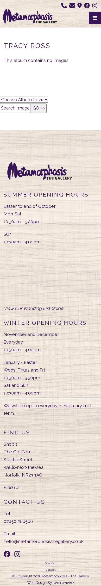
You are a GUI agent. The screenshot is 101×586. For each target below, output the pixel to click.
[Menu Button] (95, 18)
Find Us (11, 487)
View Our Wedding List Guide (33, 308)
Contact (51, 569)
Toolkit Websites (63, 583)
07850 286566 (18, 521)
